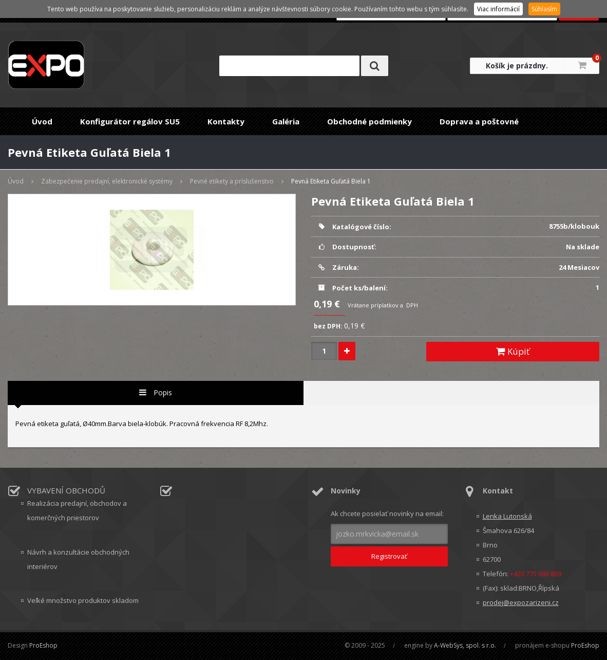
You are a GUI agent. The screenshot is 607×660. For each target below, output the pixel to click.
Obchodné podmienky (369, 121)
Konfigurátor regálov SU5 (130, 121)
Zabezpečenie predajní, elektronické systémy (107, 181)
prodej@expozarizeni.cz (521, 602)
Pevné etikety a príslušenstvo (232, 181)
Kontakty (225, 121)
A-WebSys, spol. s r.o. (465, 645)
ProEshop (43, 645)
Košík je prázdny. (517, 65)
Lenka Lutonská (507, 516)
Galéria (285, 121)
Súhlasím (544, 9)
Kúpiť (512, 351)
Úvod (42, 121)
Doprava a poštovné (479, 121)
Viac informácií (498, 9)
